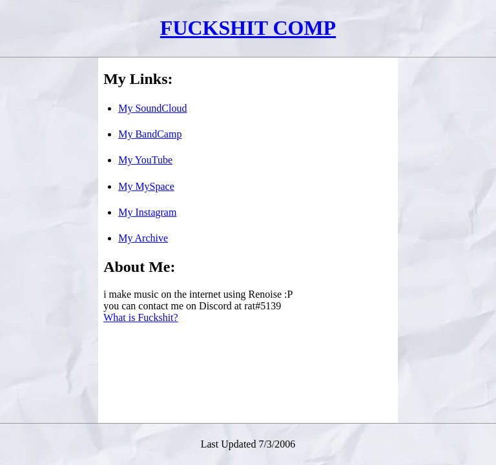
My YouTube (145, 159)
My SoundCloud (152, 108)
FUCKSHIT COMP (248, 27)
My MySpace (146, 186)
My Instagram (147, 212)
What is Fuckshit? (140, 317)
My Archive (143, 237)
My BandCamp (149, 134)
